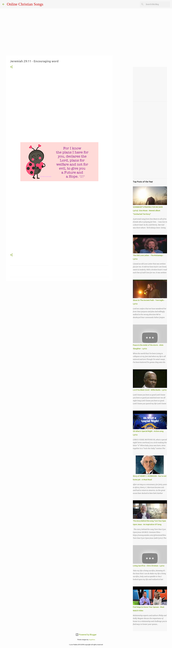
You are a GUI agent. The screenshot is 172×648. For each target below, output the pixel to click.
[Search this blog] (157, 4)
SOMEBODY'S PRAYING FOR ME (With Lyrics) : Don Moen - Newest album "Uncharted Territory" (148, 210)
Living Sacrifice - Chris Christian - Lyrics (148, 566)
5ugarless (92, 639)
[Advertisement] (59, 107)
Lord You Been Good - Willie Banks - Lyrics (150, 390)
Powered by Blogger (86, 634)
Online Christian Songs (25, 4)
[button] (11, 67)
